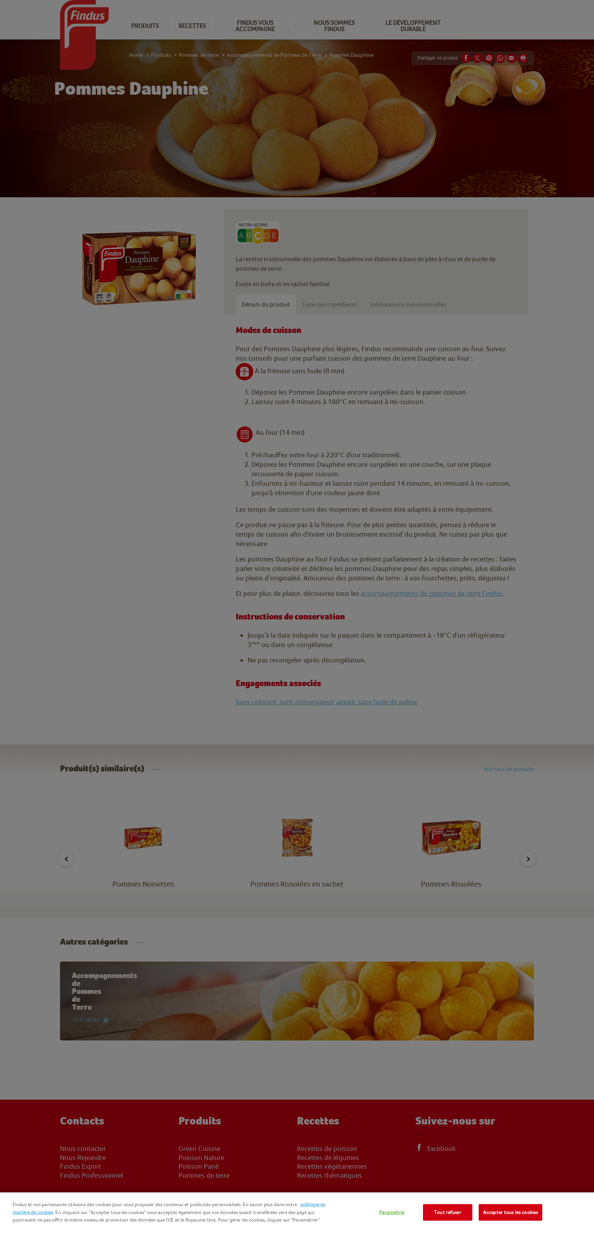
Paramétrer (392, 1212)
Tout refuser (447, 1212)
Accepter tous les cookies (510, 1212)
